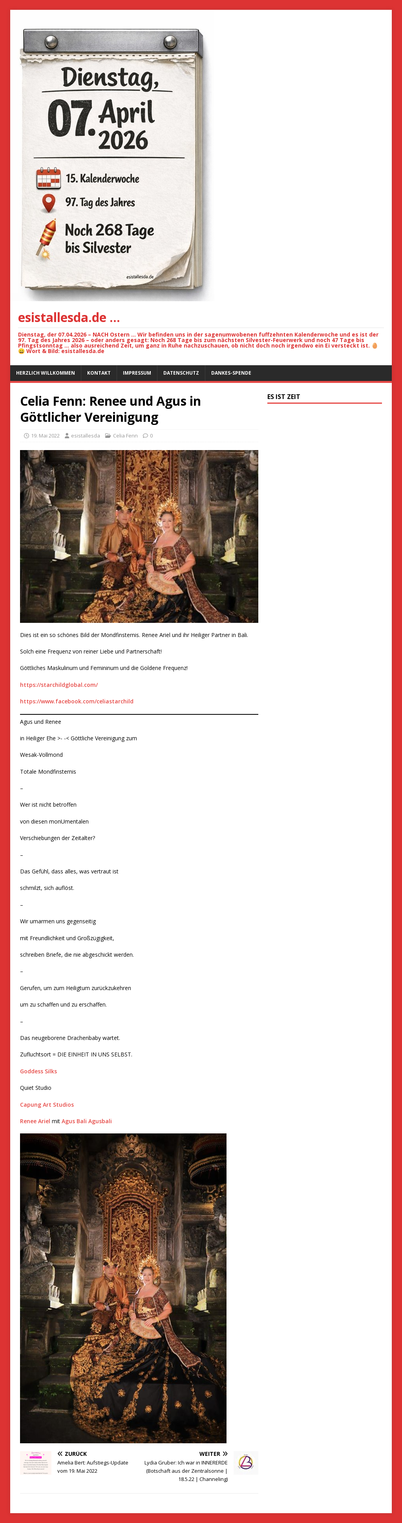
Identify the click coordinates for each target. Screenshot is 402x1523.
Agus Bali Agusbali (87, 1121)
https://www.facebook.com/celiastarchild (76, 701)
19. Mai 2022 (45, 435)
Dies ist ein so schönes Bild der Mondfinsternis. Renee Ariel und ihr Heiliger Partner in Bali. (134, 635)
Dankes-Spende (231, 373)
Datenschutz (181, 373)
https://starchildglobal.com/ (59, 684)
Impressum (137, 373)
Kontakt (99, 373)
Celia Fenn (125, 435)
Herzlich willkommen (45, 373)
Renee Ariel (35, 1121)
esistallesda (85, 435)
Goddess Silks (38, 1071)
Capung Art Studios (47, 1104)
